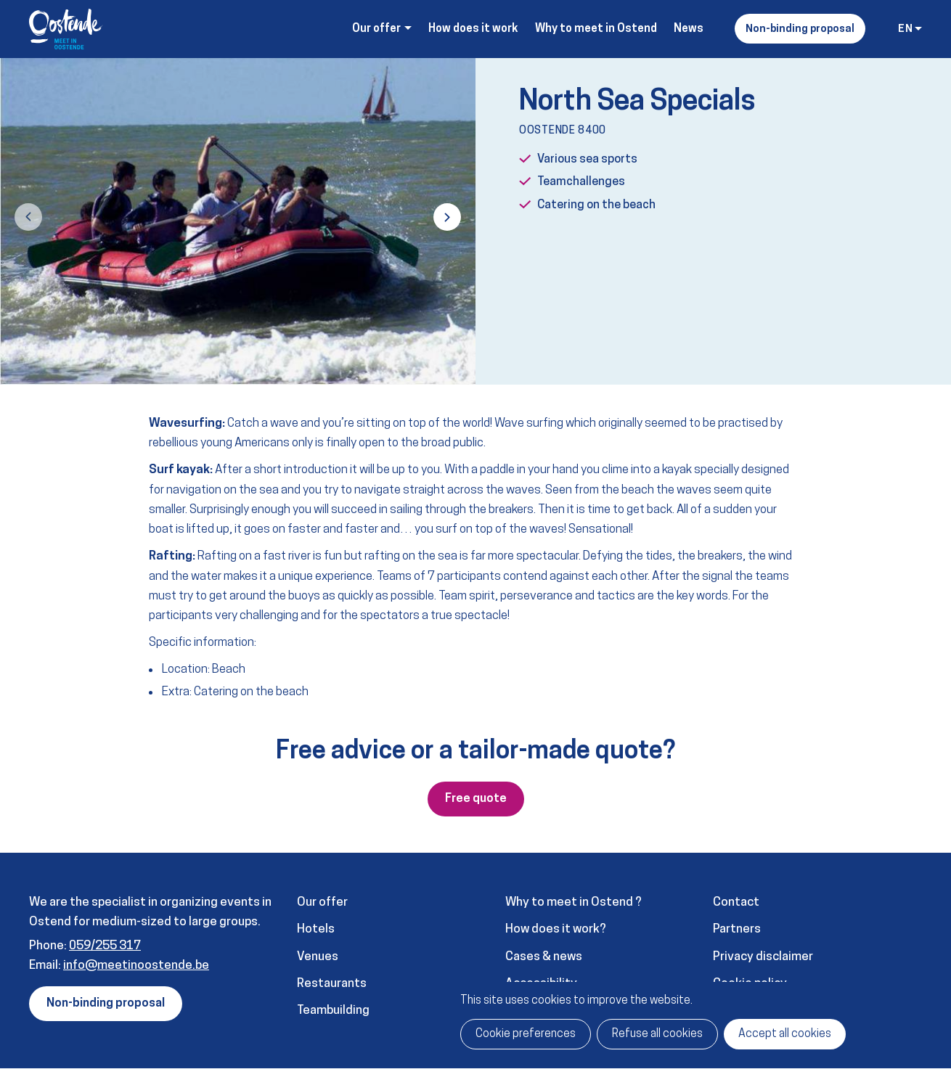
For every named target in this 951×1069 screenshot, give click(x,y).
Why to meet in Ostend (596, 29)
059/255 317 (105, 946)
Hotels (316, 929)
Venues (317, 957)
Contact (736, 902)
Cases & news (543, 957)
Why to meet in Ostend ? (573, 902)
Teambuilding (333, 1010)
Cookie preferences (526, 1034)
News (688, 29)
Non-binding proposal (800, 29)
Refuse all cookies (657, 1034)
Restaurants (332, 984)
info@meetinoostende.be (136, 965)
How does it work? (555, 929)
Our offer (322, 902)
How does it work (473, 29)
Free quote (476, 799)
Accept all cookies (784, 1034)
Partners (737, 929)
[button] (28, 217)
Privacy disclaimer (763, 957)
